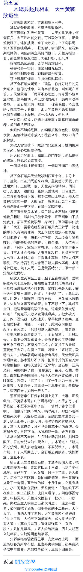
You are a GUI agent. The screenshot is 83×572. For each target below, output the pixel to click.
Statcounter (34, 569)
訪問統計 (51, 569)
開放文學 (25, 562)
